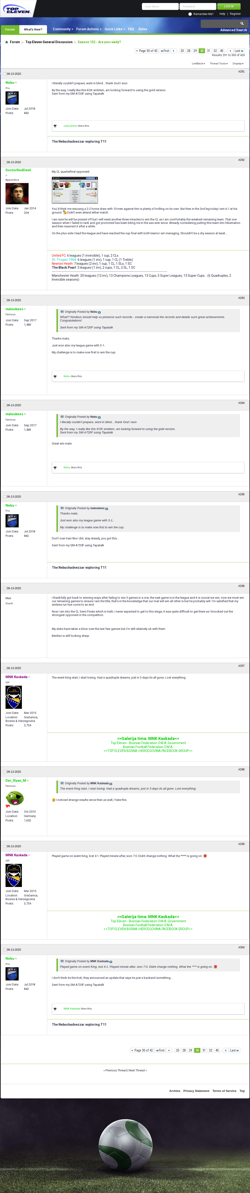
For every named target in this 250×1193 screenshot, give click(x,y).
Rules (143, 29)
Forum (10, 29)
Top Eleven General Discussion (49, 42)
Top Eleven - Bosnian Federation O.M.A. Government (148, 743)
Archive (174, 1091)
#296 (241, 586)
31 (208, 51)
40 (221, 51)
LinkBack (197, 63)
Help (222, 14)
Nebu (67, 376)
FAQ (131, 29)
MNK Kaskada (72, 1008)
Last (239, 51)
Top (242, 1091)
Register (235, 14)
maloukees (70, 125)
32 (215, 51)
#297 (241, 665)
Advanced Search (233, 30)
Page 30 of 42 (148, 51)
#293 (241, 298)
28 (188, 51)
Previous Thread (116, 1070)
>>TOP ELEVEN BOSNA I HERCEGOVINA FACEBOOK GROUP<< (148, 751)
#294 (241, 403)
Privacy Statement (196, 1091)
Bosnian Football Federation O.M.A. (148, 747)
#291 (241, 71)
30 (201, 51)
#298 (241, 769)
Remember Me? (203, 14)
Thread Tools (218, 63)
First (164, 51)
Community (62, 29)
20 (182, 51)
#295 (241, 494)
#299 (241, 844)
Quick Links (113, 29)
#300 (241, 947)
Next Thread (137, 1070)
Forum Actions (87, 29)
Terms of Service (224, 1091)
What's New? (33, 29)
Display (237, 63)
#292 (241, 160)
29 (195, 51)
